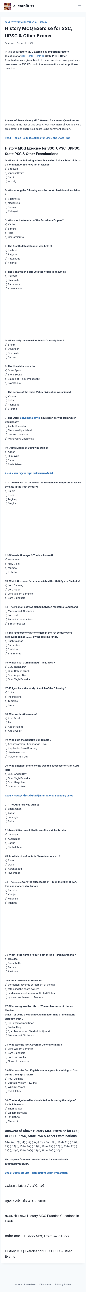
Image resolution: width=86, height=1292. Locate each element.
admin (10, 43)
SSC (23, 56)
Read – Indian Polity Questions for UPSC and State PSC (37, 137)
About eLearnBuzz (25, 1284)
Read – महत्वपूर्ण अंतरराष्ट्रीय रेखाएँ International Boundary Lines (39, 795)
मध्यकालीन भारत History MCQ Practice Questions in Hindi (42, 1218)
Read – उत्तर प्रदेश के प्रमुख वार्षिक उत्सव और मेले (29, 473)
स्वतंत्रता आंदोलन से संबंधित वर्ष (24, 1186)
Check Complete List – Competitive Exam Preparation (36, 1172)
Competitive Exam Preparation (21, 22)
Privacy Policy (63, 1284)
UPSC (31, 56)
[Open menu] (79, 6)
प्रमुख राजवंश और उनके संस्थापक (25, 1201)
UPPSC (40, 56)
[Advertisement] (43, 96)
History (43, 22)
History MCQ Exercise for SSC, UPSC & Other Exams (38, 1253)
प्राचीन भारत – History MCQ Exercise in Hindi (37, 1236)
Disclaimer (45, 1284)
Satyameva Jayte (30, 417)
